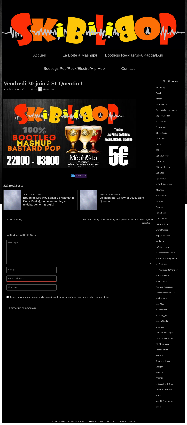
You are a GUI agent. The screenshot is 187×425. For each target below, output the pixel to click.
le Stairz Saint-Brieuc (165, 384)
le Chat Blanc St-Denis (165, 253)
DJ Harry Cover (162, 156)
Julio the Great (162, 224)
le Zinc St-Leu (162, 281)
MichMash (160, 304)
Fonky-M (159, 201)
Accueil (39, 55)
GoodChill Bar (162, 218)
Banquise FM (161, 104)
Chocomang (161, 127)
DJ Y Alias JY (161, 179)
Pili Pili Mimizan (162, 344)
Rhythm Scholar (163, 361)
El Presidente (162, 196)
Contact (128, 68)
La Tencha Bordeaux (165, 390)
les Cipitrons (161, 264)
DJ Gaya (159, 150)
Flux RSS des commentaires (103, 421)
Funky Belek (161, 213)
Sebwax (159, 373)
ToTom (159, 395)
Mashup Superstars (164, 287)
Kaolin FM (160, 241)
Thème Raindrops (127, 421)
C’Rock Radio (161, 133)
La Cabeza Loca (162, 247)
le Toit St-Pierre (162, 275)
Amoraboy (160, 87)
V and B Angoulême (165, 401)
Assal (158, 93)
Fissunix (159, 207)
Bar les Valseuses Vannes (167, 110)
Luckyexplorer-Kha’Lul (165, 293)
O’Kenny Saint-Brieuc (165, 338)
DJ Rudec (160, 173)
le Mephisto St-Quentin (166, 258)
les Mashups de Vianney (167, 270)
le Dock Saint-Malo (164, 184)
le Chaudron (161, 122)
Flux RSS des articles (75, 421)
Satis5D (159, 367)
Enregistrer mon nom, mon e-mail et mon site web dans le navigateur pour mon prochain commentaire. (59, 297)
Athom (159, 99)
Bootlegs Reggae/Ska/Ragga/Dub (134, 55)
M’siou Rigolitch (163, 321)
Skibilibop (38, 194)
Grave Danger (162, 230)
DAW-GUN (160, 139)
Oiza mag (160, 327)
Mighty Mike (161, 298)
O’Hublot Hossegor (164, 333)
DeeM (158, 144)
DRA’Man (160, 190)
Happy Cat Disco (163, 236)
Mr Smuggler (162, 315)
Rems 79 (159, 355)
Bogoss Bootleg (163, 116)
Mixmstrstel (161, 310)
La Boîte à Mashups (80, 55)
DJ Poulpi (160, 161)
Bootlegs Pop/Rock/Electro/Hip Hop (74, 68)
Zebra (158, 407)
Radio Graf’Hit (162, 350)
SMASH (159, 378)
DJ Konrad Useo (163, 167)
